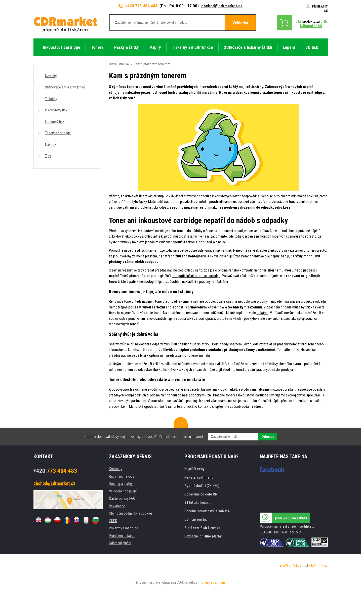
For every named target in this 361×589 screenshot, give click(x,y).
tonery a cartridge (213, 582)
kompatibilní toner (253, 270)
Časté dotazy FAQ (122, 498)
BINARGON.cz (318, 566)
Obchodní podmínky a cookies (131, 513)
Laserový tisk (54, 121)
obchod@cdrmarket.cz (222, 5)
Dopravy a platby (121, 483)
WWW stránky (289, 566)
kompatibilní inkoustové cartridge (196, 276)
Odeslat (267, 436)
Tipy (48, 156)
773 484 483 (55, 470)
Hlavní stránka (119, 64)
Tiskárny (51, 99)
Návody (50, 144)
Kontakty (115, 469)
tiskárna (262, 312)
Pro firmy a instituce (123, 528)
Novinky (51, 76)
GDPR (113, 521)
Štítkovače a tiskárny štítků (65, 87)
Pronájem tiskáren (122, 535)
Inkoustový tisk (56, 110)
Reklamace (117, 506)
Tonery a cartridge (58, 133)
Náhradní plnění (120, 543)
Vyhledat (240, 22)
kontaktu (204, 406)
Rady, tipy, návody (121, 476)
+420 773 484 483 (138, 5)
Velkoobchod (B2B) (123, 491)
